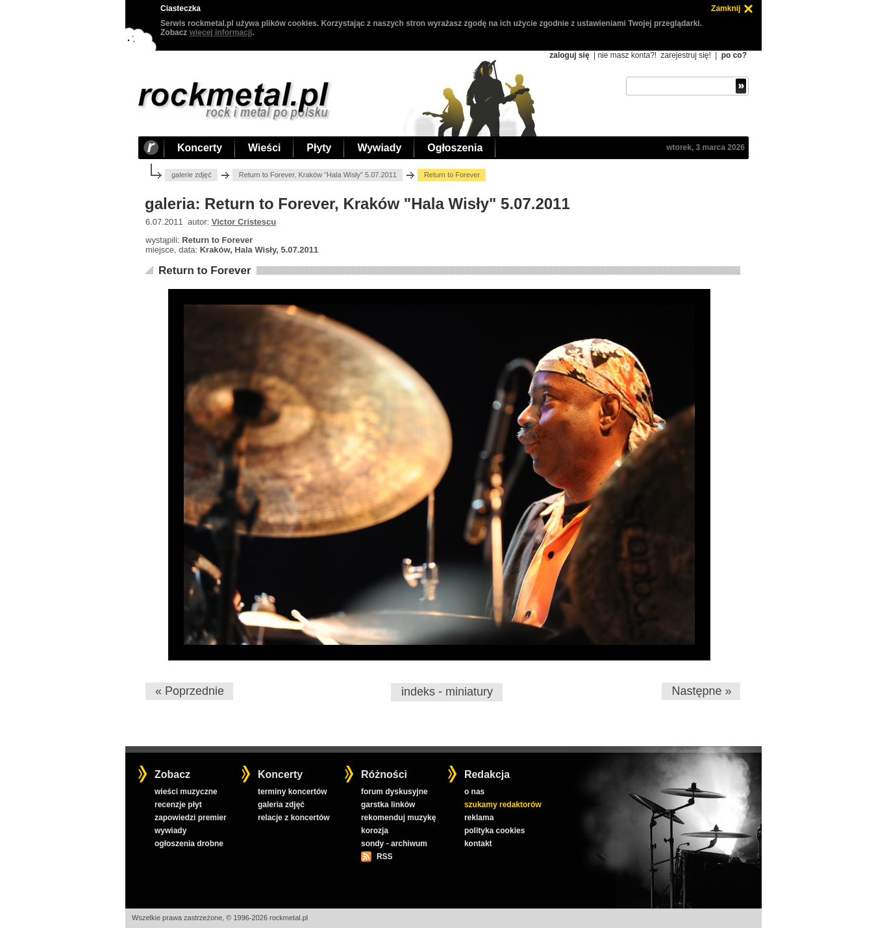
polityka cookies (494, 830)
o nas (474, 791)
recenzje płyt (178, 804)
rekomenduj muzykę (398, 817)
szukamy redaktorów (503, 804)
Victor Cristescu (244, 222)
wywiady (170, 830)
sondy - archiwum (394, 843)
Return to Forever (204, 270)
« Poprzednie (189, 690)
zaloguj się (569, 55)
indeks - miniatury (447, 691)
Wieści (264, 147)
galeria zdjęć (281, 804)
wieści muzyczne (186, 791)
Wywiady (379, 147)
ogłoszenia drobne (189, 843)
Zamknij (725, 8)
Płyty (318, 147)
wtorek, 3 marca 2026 (705, 147)
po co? (734, 55)
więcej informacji (221, 32)
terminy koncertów (292, 791)
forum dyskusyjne (394, 791)
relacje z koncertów (294, 817)
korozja (374, 830)
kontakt (478, 843)
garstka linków (388, 804)
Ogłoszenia (454, 147)
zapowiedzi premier (191, 817)
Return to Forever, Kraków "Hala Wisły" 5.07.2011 (318, 175)
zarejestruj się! (685, 55)
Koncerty (199, 147)
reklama (478, 817)
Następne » (701, 690)
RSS (384, 856)
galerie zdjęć (191, 175)
